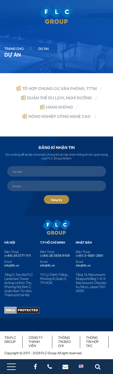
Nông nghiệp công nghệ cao (59, 116)
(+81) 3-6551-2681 (89, 256)
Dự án (43, 49)
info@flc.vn (11, 265)
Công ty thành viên (35, 342)
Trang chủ (14, 49)
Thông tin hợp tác (92, 342)
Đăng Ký (56, 199)
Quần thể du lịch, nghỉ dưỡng (59, 98)
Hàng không (59, 107)
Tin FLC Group (10, 340)
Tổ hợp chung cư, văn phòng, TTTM (59, 88)
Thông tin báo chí (64, 342)
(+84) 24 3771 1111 (17, 256)
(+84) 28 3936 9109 (55, 256)
